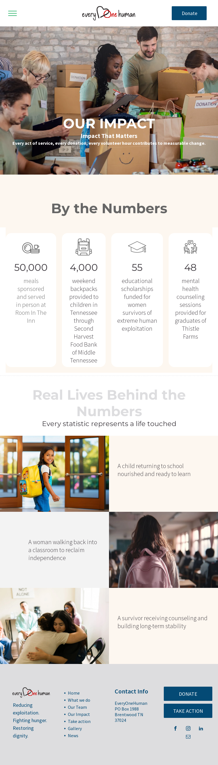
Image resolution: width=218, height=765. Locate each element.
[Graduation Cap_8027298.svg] (137, 256)
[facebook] (175, 729)
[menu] (12, 13)
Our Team (77, 707)
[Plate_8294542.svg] (31, 256)
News (73, 735)
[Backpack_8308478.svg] (84, 256)
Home (74, 693)
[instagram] (188, 729)
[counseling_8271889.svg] (190, 256)
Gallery (75, 728)
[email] (188, 737)
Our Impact (79, 714)
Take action (79, 721)
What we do (79, 700)
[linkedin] (201, 729)
